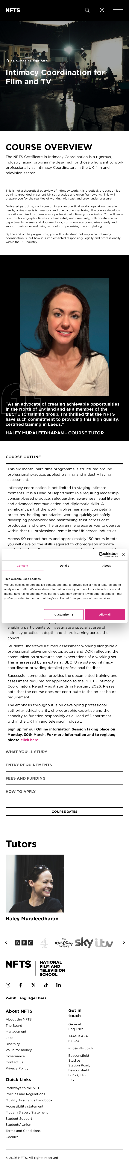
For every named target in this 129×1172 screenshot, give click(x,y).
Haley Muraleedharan (35, 889)
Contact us (14, 1063)
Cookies (12, 1137)
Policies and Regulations (25, 1094)
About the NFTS (19, 1020)
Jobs (9, 1038)
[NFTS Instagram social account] (8, 986)
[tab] (64, 457)
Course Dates (64, 811)
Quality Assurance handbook (29, 1100)
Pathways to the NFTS (24, 1088)
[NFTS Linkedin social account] (58, 986)
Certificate (39, 61)
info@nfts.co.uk (80, 1049)
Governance (15, 1056)
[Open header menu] (118, 10)
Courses (19, 61)
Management (16, 1032)
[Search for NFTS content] (87, 10)
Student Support (19, 1119)
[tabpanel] (64, 604)
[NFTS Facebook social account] (20, 986)
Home (7, 61)
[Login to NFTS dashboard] (102, 10)
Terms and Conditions (23, 1131)
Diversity (13, 1044)
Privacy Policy (17, 1069)
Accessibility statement (24, 1107)
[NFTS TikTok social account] (46, 986)
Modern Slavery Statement (27, 1113)
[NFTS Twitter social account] (33, 986)
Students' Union (18, 1125)
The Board (14, 1026)
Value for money (19, 1050)
